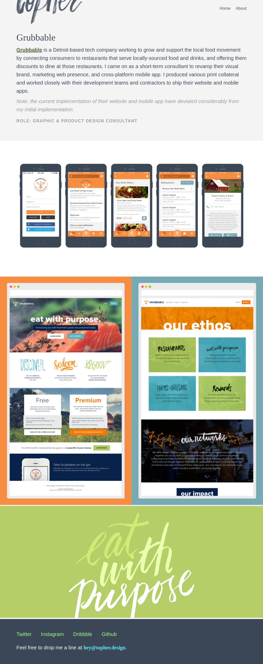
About (241, 8)
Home (225, 8)
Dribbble (82, 634)
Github (109, 634)
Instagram (52, 634)
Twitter (24, 634)
